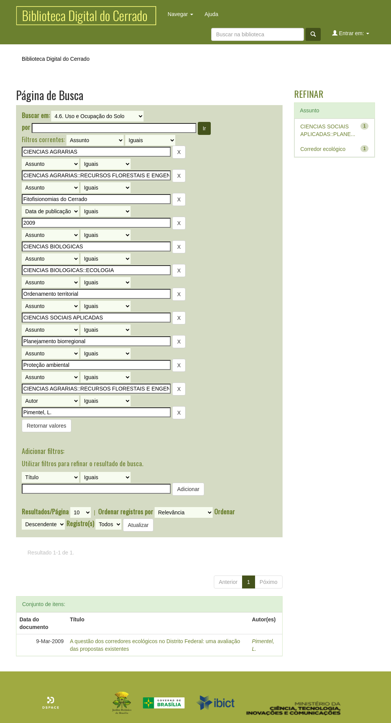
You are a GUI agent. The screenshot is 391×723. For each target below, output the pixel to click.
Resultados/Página (45, 511)
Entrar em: (350, 33)
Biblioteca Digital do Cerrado (55, 59)
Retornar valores (46, 426)
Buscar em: (36, 115)
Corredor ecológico (323, 149)
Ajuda (211, 14)
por (26, 127)
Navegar (180, 14)
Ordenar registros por (125, 511)
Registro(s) (80, 523)
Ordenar (224, 511)
